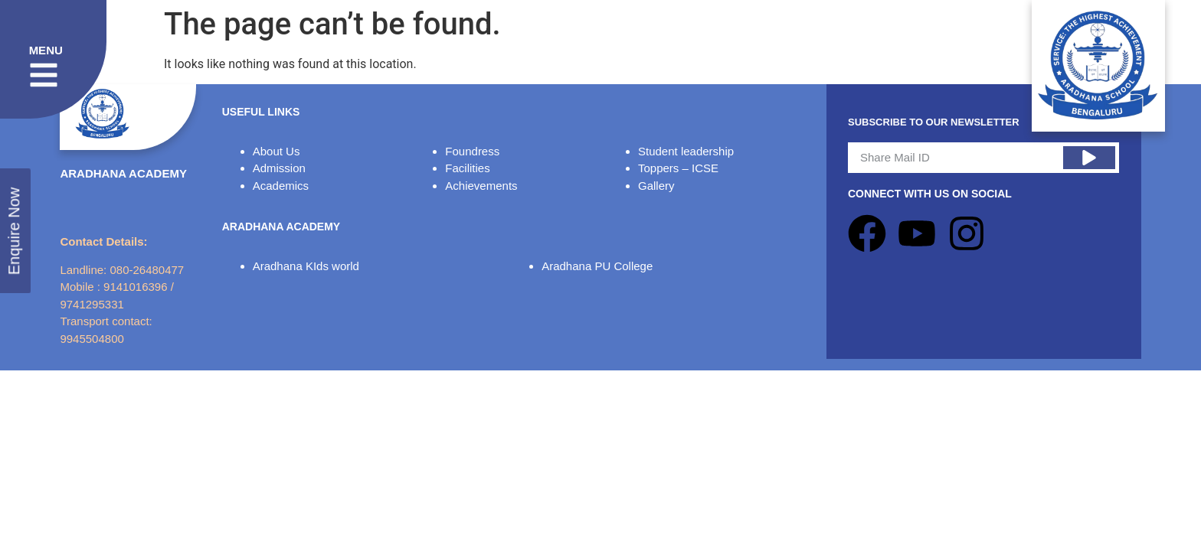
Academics (281, 185)
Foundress (472, 151)
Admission (279, 167)
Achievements (481, 185)
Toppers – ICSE (678, 167)
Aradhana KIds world (306, 265)
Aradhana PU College (597, 265)
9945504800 (91, 338)
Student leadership (686, 151)
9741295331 (91, 304)
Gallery (656, 185)
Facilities (467, 167)
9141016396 (135, 286)
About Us (276, 151)
